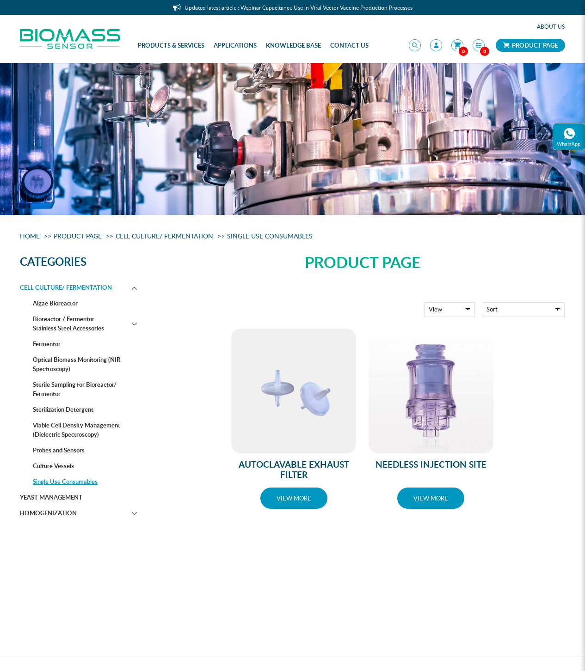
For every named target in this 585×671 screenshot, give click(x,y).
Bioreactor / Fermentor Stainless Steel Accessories (68, 323)
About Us (551, 26)
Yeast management (51, 497)
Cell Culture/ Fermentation (164, 236)
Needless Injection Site (431, 464)
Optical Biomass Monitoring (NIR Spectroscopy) (76, 364)
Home (30, 236)
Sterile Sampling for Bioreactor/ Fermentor (75, 389)
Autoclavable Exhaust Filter (294, 469)
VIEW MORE (294, 498)
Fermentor (47, 344)
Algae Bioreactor (55, 303)
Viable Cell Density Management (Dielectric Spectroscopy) (76, 430)
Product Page (530, 45)
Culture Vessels (53, 466)
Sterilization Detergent (63, 409)
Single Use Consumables (270, 236)
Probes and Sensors (59, 450)
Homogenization (48, 513)
